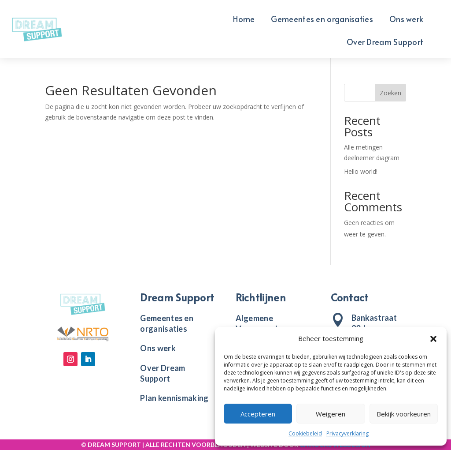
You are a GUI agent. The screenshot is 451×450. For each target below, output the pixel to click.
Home (244, 20)
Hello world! (360, 171)
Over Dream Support (385, 43)
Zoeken (390, 93)
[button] (433, 338)
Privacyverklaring (347, 433)
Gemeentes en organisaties (322, 20)
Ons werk (406, 20)
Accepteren (257, 413)
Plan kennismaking (174, 398)
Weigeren (330, 413)
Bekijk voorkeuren (404, 413)
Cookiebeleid (305, 433)
